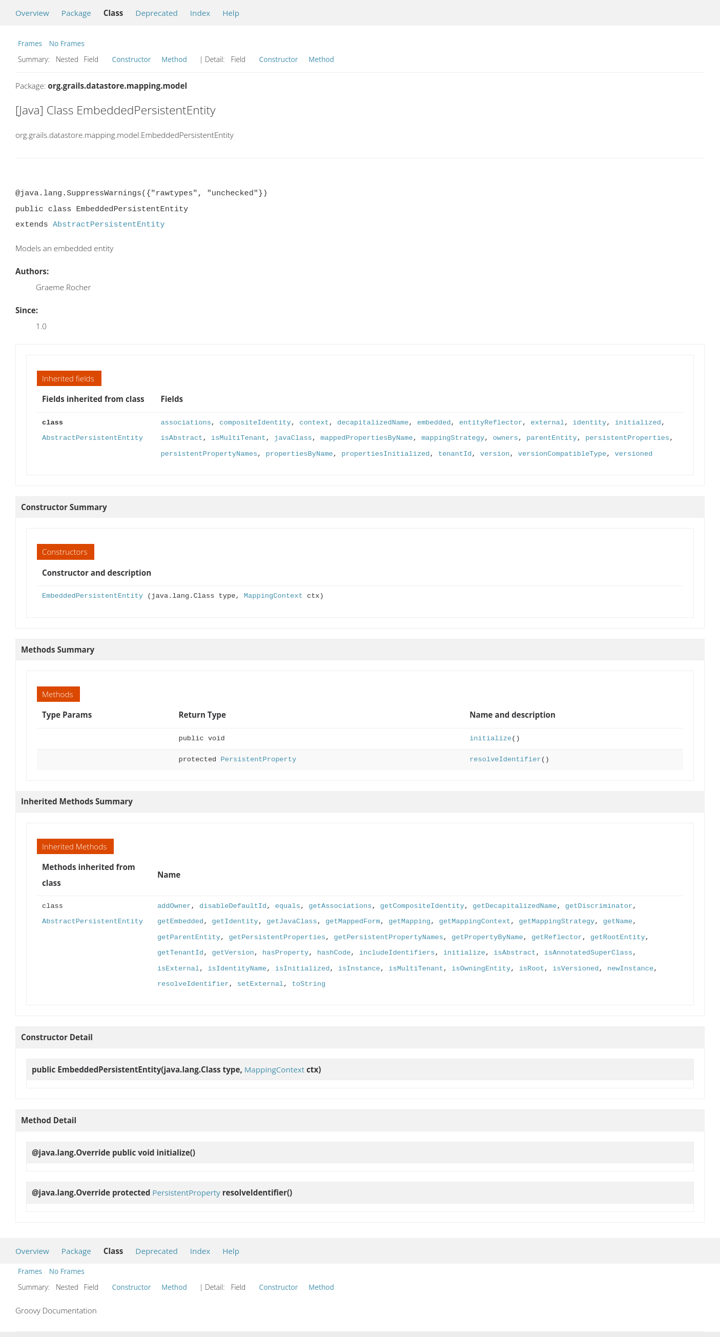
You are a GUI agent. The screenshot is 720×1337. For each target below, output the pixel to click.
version (494, 454)
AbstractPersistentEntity (109, 224)
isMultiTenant (238, 438)
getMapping (409, 921)
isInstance (359, 969)
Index (200, 13)
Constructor (131, 59)
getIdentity (235, 921)
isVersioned (575, 969)
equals (287, 906)
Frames (30, 43)
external (547, 423)
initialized (637, 423)
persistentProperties (627, 438)
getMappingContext (474, 921)
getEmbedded (180, 921)
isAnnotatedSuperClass (588, 953)
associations (185, 423)
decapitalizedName (372, 423)
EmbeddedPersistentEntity (92, 596)
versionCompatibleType (562, 454)
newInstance (630, 969)
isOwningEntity (480, 969)
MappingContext (273, 596)
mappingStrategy (452, 438)
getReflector (556, 937)
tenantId (455, 454)
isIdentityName (237, 969)
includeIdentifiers (397, 953)
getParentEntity (188, 937)
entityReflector (490, 423)
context (313, 423)
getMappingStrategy (556, 921)
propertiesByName (299, 454)
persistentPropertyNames (208, 454)
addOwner (174, 906)
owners (505, 438)
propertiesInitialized (385, 454)
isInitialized (302, 969)
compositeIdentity (255, 423)
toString (308, 984)
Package (76, 13)
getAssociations (340, 906)
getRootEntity (617, 937)
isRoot (531, 969)
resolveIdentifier (505, 759)
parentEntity (551, 438)
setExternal (260, 984)
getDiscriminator (598, 906)
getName (617, 921)
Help (230, 13)
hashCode (334, 953)
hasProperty (285, 953)
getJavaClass (291, 921)
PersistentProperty (259, 759)
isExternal (178, 969)
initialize (490, 738)
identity (589, 423)
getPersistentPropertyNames (388, 937)
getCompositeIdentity (422, 906)
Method (174, 59)
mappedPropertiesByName (366, 438)
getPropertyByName (487, 937)
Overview (32, 13)
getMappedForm (352, 921)
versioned (633, 454)
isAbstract (181, 438)
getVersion (233, 953)
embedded (434, 423)
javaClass (293, 438)
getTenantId (180, 953)
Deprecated (156, 13)
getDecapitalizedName (514, 906)
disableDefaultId (232, 906)
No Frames (67, 43)
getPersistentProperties (277, 937)
